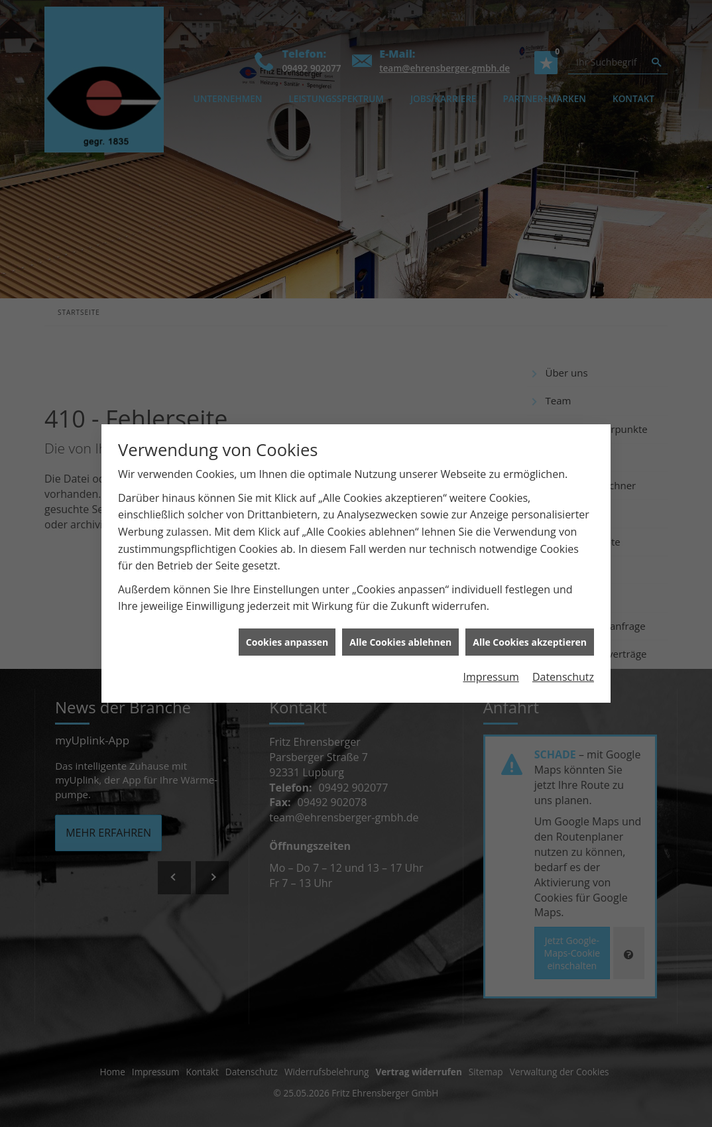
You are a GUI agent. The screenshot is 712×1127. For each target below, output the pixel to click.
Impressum (490, 664)
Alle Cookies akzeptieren (530, 629)
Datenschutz (563, 664)
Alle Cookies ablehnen (400, 629)
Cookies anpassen (287, 629)
